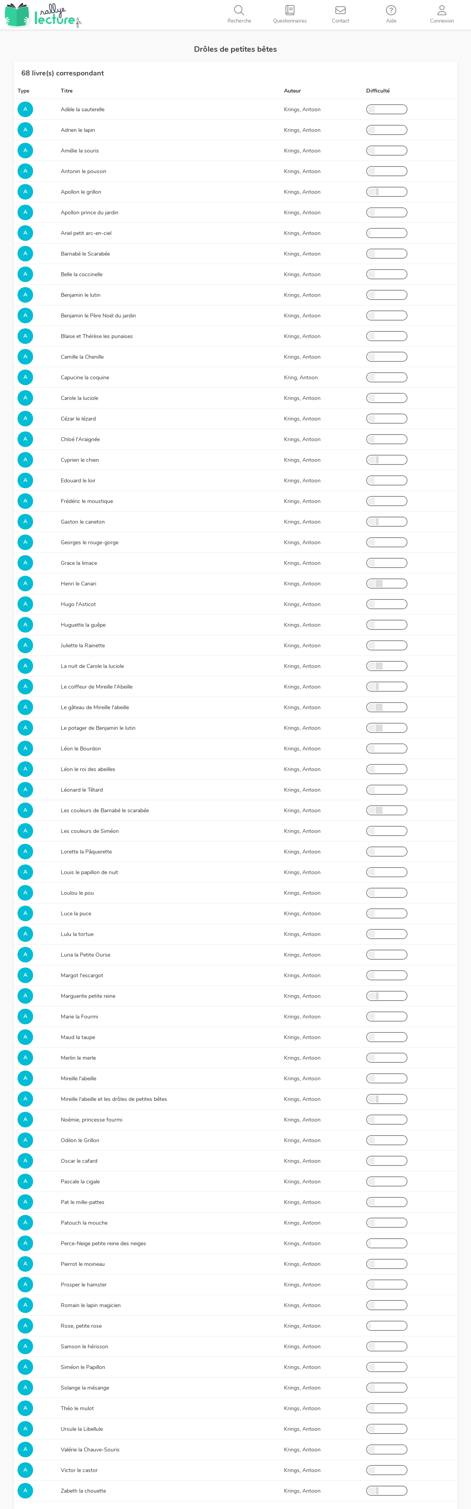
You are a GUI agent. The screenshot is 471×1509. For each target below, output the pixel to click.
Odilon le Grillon (80, 1140)
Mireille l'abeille (78, 1078)
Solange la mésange (85, 1388)
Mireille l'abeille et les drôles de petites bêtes (114, 1099)
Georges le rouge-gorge (89, 542)
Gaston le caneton (83, 522)
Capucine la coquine (85, 377)
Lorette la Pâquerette (86, 851)
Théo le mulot (77, 1408)
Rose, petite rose (81, 1326)
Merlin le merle (78, 1058)
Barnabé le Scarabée (85, 254)
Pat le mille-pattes (82, 1202)
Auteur (292, 91)
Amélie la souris (80, 150)
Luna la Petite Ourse (85, 955)
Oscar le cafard (79, 1161)
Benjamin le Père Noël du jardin (98, 315)
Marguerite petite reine (88, 996)
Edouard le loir (78, 480)
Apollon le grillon (81, 192)
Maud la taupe (78, 1037)
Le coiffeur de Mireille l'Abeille (96, 687)
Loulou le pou (77, 893)
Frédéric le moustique (87, 501)
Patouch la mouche (84, 1223)
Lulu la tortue (77, 934)
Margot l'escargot (82, 975)
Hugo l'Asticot (78, 604)
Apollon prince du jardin (89, 212)
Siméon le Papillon (83, 1367)
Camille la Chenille (82, 357)
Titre (66, 91)
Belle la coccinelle (81, 274)
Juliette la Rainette (83, 645)
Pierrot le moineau (83, 1264)
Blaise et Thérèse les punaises (97, 336)
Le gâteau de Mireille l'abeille (95, 707)
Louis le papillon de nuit (89, 872)
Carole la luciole (79, 398)
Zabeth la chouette (83, 1491)
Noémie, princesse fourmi (91, 1119)
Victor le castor (79, 1470)
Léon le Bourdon (81, 748)
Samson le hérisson (84, 1346)
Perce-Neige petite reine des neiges (103, 1243)
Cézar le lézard (78, 418)
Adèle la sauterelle (82, 109)
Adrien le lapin (78, 130)
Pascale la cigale (80, 1181)
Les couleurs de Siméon (90, 831)
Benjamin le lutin (81, 295)
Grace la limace (79, 563)
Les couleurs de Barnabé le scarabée (105, 810)
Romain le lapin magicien (91, 1305)
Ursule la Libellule (82, 1429)
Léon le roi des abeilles (88, 769)
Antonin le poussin (83, 171)
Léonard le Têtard (82, 790)
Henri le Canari (78, 583)
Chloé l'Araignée (80, 439)
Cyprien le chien (80, 460)
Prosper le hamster (84, 1284)
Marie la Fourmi (79, 1016)
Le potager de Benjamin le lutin (98, 728)
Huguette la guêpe (83, 625)
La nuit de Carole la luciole (92, 666)
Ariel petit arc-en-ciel (86, 233)
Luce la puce (76, 913)
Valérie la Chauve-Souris (90, 1449)
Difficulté (378, 91)
